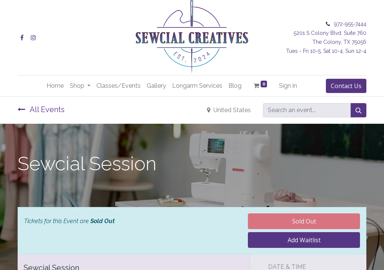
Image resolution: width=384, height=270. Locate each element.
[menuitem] (55, 85)
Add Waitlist (304, 240)
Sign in (288, 85)
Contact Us (346, 86)
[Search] (358, 110)
